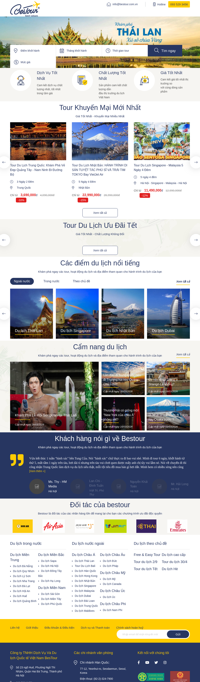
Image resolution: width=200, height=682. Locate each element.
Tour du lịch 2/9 (145, 562)
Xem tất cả (100, 212)
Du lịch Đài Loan (85, 600)
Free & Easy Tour (147, 555)
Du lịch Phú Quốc (51, 603)
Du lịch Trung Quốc (86, 605)
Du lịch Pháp (110, 565)
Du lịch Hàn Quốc (85, 570)
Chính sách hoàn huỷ (129, 627)
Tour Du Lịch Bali (85, 565)
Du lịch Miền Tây (51, 598)
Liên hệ (15, 627)
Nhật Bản (84, 187)
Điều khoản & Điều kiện (59, 627)
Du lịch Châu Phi (113, 604)
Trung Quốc (24, 187)
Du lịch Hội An (21, 591)
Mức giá (25, 62)
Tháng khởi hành (77, 50)
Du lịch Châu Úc (112, 591)
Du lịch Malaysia (84, 590)
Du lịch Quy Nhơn (23, 571)
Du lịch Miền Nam (52, 588)
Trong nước (51, 281)
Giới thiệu (32, 627)
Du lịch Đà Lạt (21, 586)
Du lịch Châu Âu (112, 555)
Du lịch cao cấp (173, 555)
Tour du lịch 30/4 (174, 562)
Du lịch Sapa (48, 560)
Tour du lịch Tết (146, 569)
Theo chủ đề (81, 281)
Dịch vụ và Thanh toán (95, 627)
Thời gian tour (120, 50)
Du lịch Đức (110, 560)
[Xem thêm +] (37, 471)
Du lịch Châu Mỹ (112, 573)
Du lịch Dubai (83, 595)
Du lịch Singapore (85, 585)
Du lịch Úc (109, 597)
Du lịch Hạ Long (50, 580)
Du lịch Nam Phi (112, 610)
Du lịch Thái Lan (84, 560)
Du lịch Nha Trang (24, 581)
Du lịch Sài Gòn (50, 593)
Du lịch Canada (112, 583)
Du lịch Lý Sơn (22, 576)
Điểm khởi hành (30, 50)
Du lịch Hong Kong (86, 575)
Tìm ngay (165, 50)
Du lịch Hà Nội (50, 565)
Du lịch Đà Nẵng (23, 566)
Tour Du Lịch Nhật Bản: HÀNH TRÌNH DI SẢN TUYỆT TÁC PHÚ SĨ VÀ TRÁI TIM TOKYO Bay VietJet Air (99, 170)
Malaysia (171, 183)
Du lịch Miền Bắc (51, 555)
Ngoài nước (22, 281)
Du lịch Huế (20, 596)
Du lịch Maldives (84, 610)
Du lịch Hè (170, 569)
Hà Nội (145, 183)
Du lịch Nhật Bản (85, 580)
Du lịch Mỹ (109, 578)
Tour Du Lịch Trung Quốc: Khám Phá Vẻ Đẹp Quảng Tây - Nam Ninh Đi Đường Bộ (37, 170)
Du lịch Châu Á (83, 555)
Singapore (157, 183)
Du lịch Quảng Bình (25, 601)
